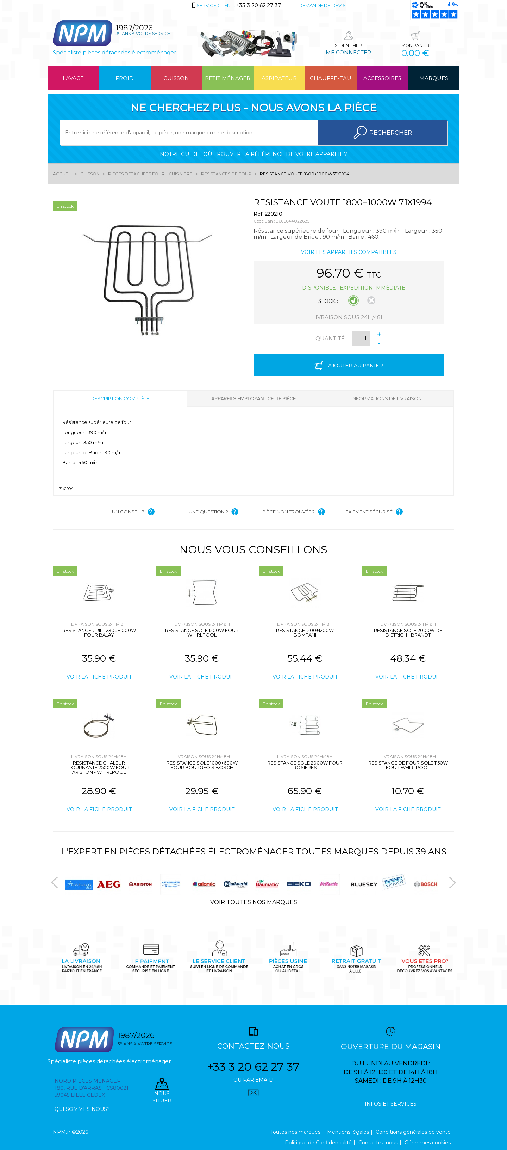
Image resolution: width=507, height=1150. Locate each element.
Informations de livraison (386, 398)
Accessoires (382, 78)
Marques (433, 78)
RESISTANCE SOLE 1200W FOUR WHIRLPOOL (202, 632)
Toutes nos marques (295, 1132)
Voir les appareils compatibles (348, 252)
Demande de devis (322, 5)
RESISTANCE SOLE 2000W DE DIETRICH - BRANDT (408, 632)
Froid (124, 78)
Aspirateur (279, 78)
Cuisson (176, 78)
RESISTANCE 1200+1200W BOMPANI (305, 632)
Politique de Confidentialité (318, 1142)
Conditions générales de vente (413, 1132)
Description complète (119, 398)
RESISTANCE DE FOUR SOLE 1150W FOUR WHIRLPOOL (408, 765)
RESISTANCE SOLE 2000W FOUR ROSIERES (305, 765)
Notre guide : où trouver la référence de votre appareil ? (253, 154)
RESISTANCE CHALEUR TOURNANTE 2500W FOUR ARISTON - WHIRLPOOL (99, 767)
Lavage (73, 78)
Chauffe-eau (330, 78)
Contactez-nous (378, 1142)
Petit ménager (227, 78)
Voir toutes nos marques (253, 902)
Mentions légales (348, 1132)
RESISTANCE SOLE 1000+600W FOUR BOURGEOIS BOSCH (202, 765)
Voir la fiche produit (99, 677)
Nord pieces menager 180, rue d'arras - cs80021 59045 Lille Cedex (92, 1088)
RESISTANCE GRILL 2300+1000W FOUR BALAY (99, 632)
